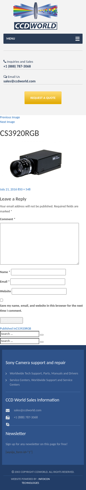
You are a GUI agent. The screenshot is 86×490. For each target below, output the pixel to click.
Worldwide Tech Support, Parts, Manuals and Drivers (44, 373)
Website (5, 291)
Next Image (7, 122)
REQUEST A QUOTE (43, 98)
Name (5, 272)
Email (5, 282)
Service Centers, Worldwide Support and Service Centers (41, 382)
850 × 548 (24, 189)
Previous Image (10, 117)
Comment (7, 219)
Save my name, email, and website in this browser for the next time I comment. (41, 308)
